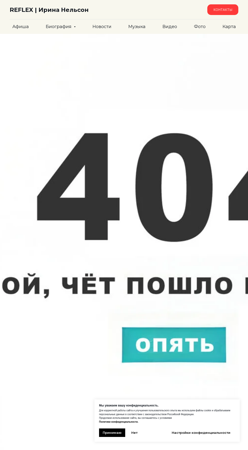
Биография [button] (59, 26)
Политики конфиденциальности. (118, 421)
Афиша (20, 26)
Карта (229, 26)
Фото (200, 26)
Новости (102, 26)
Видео (170, 26)
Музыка (137, 26)
